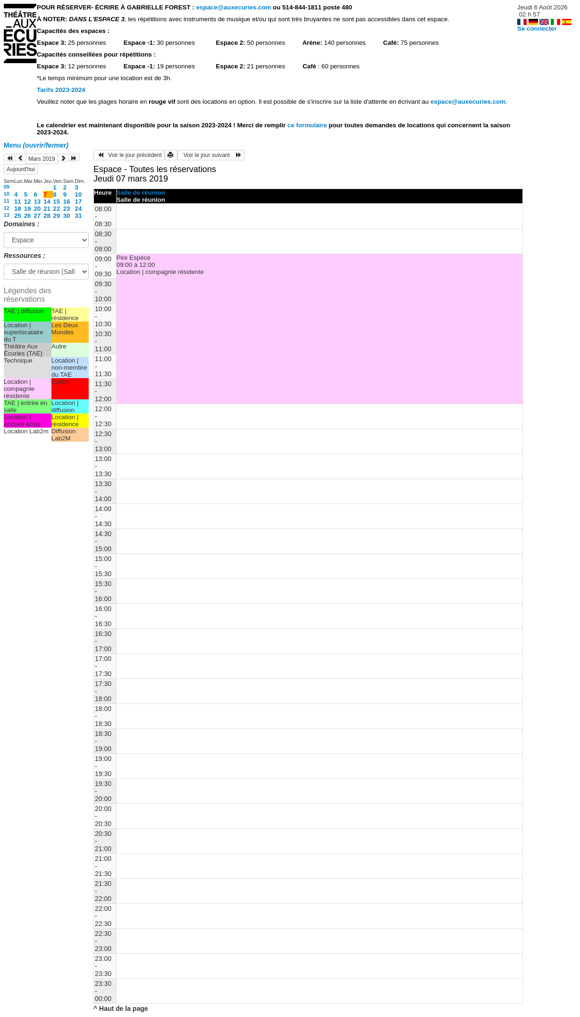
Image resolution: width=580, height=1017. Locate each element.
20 (37, 208)
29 (56, 215)
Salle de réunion (141, 192)
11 (6, 201)
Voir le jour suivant (211, 155)
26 (27, 215)
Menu (36, 145)
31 (78, 215)
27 (37, 215)
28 (46, 215)
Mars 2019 (41, 159)
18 (17, 208)
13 (37, 201)
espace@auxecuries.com (233, 7)
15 (56, 201)
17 (78, 201)
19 (27, 208)
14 (46, 201)
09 (6, 187)
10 (6, 194)
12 (27, 201)
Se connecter (537, 28)
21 (46, 208)
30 (66, 215)
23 (66, 208)
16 (66, 201)
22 (56, 208)
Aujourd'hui (21, 169)
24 (78, 208)
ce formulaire (307, 125)
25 (17, 215)
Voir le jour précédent (129, 155)
